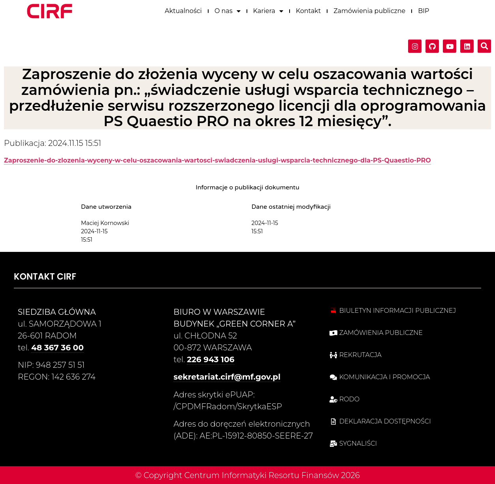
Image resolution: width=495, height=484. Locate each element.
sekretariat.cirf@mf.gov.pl (226, 377)
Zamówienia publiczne (369, 8)
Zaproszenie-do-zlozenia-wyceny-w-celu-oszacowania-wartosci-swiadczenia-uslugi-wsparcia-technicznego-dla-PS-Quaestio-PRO (217, 160)
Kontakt (308, 8)
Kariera (268, 9)
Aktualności (183, 8)
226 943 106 (210, 359)
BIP (423, 8)
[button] (484, 44)
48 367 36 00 (57, 347)
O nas (228, 9)
